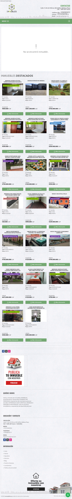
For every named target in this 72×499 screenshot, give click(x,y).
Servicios (6, 458)
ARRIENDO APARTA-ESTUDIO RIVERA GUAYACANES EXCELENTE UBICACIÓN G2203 (12, 119)
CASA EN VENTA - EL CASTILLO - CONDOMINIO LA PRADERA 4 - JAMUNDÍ (59, 81)
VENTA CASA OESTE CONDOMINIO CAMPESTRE (59, 232)
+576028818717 (65, 12)
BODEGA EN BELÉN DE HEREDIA (36, 81)
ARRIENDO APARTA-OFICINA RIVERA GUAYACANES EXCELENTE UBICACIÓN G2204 (12, 81)
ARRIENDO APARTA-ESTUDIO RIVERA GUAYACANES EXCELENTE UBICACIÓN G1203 (36, 119)
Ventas (6, 453)
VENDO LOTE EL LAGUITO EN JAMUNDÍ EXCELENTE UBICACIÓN (36, 157)
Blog (5, 461)
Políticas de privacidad (10, 468)
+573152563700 (62, 14)
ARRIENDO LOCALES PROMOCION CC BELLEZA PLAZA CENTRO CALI (59, 157)
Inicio (5, 451)
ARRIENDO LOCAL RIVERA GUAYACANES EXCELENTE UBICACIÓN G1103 (12, 307)
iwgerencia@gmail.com (9, 437)
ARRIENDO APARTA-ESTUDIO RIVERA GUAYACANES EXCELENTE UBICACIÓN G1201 (59, 270)
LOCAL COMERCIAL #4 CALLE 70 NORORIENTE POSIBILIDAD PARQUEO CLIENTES (36, 194)
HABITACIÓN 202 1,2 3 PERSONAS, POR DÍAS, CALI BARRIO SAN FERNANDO (36, 232)
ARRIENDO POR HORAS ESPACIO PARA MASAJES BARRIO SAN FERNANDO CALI (12, 194)
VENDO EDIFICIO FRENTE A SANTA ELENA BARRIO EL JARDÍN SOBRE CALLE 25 (59, 119)
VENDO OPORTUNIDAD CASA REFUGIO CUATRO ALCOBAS (12, 157)
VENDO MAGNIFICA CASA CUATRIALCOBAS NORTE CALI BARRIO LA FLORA (12, 270)
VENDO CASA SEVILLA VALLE (59, 194)
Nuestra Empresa (9, 463)
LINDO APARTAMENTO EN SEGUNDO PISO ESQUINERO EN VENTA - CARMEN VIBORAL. (36, 307)
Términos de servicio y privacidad (62, 496)
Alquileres (7, 456)
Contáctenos (7, 465)
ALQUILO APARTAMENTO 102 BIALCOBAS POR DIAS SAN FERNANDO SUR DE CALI (36, 270)
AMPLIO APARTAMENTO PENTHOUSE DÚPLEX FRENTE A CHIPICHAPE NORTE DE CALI (12, 232)
